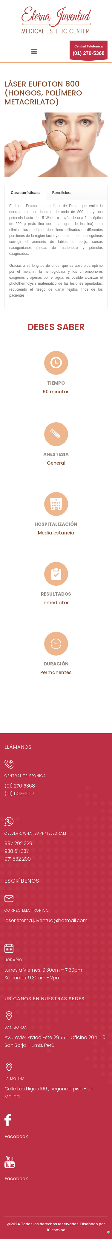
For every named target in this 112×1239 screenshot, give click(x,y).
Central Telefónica (89, 51)
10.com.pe (56, 1229)
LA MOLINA (14, 1078)
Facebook (16, 1136)
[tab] (25, 192)
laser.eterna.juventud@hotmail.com (46, 920)
